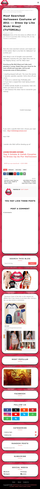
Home (4, 10)
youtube (24, 474)
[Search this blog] (16, 263)
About (19, 482)
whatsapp (24, 472)
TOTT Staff (24, 189)
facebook (6, 472)
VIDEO (8, 10)
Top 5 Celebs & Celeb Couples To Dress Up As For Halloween (20, 155)
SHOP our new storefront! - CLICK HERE (15, 163)
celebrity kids (20, 435)
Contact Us (26, 482)
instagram (7, 474)
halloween (11, 170)
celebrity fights (20, 432)
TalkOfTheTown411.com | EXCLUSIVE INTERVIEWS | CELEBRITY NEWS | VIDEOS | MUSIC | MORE (23, 485)
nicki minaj (18, 170)
